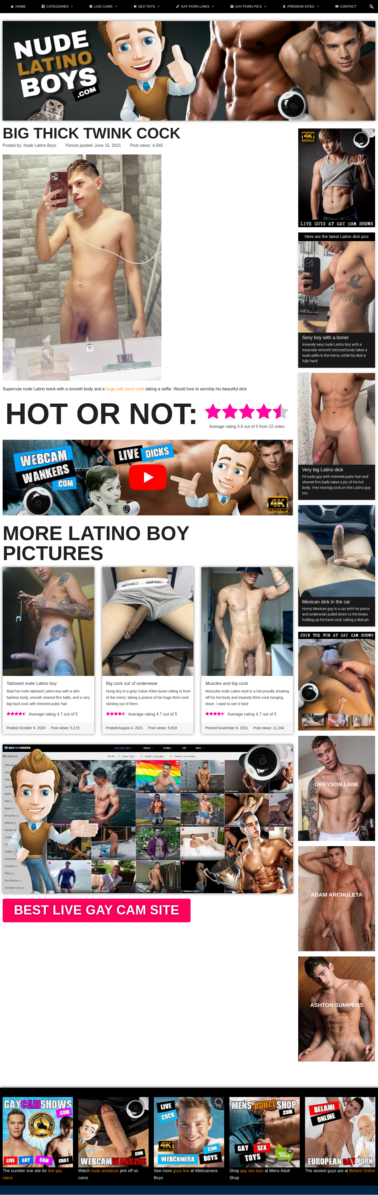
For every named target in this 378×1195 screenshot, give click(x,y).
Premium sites (303, 6)
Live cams (105, 6)
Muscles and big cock (226, 683)
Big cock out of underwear (132, 683)
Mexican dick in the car (326, 601)
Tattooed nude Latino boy (32, 683)
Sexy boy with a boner (325, 337)
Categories (60, 6)
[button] (371, 7)
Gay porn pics (251, 6)
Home (20, 6)
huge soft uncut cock (125, 389)
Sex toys (149, 6)
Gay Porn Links (197, 6)
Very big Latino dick (322, 469)
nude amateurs (105, 1171)
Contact (348, 6)
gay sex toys (252, 1171)
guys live (181, 1171)
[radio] (213, 412)
